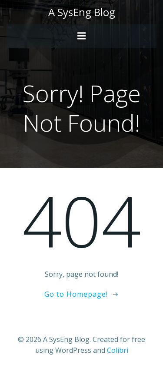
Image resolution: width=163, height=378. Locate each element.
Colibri (117, 350)
